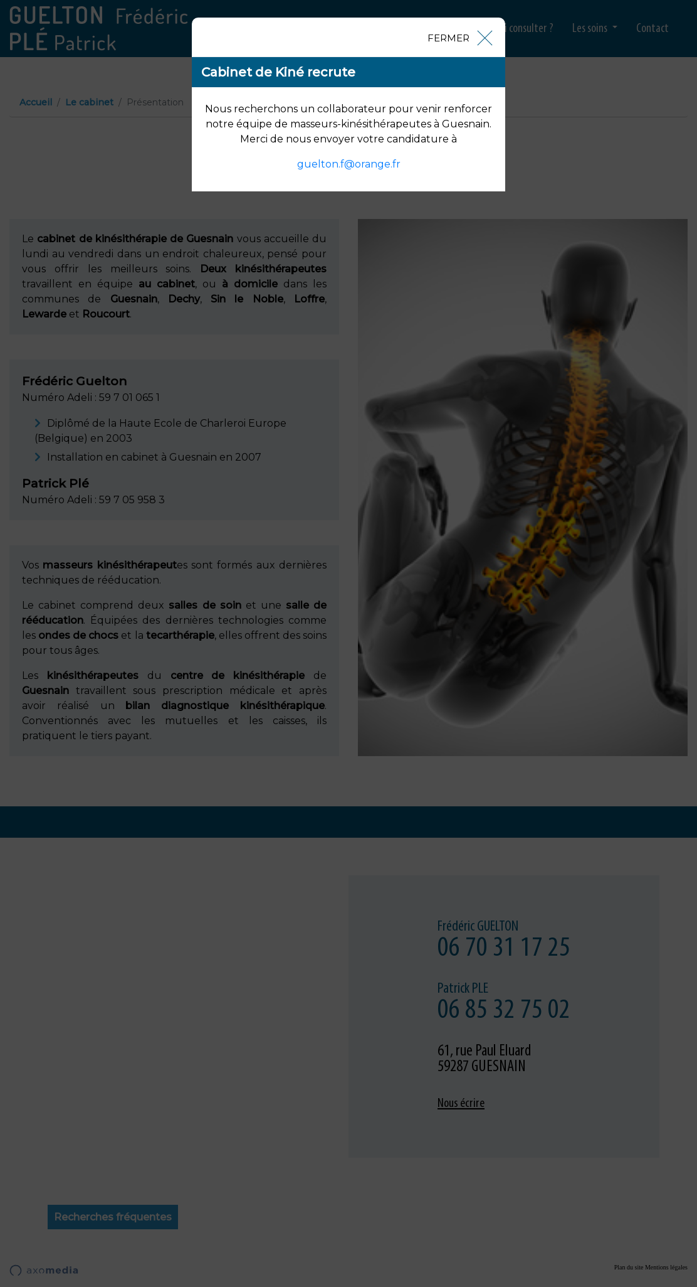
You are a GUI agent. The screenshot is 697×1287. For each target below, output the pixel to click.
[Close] (459, 37)
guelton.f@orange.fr (349, 164)
